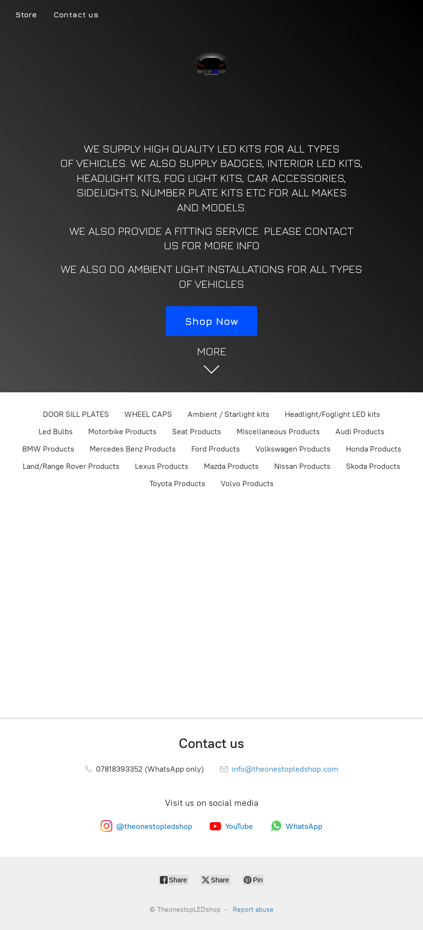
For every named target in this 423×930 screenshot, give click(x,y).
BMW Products (48, 448)
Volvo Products (247, 483)
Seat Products (196, 431)
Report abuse (253, 909)
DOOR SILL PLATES (76, 414)
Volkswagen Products (292, 448)
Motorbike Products (122, 431)
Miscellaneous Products (278, 431)
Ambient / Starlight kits (228, 414)
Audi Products (359, 431)
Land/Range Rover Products (71, 466)
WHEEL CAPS (148, 414)
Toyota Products (177, 483)
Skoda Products (373, 466)
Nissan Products (302, 466)
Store (26, 14)
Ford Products (215, 448)
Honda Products (373, 448)
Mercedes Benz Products (133, 448)
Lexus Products (161, 466)
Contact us (75, 14)
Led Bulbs (56, 431)
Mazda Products (231, 466)
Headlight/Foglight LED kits (332, 414)
